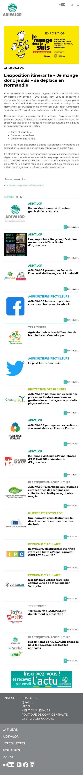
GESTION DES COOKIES (38, 718)
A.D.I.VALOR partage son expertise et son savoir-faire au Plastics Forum (53, 426)
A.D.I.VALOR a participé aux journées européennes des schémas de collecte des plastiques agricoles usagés (53, 491)
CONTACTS (29, 698)
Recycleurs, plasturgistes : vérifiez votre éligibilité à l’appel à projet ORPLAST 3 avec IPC (51, 552)
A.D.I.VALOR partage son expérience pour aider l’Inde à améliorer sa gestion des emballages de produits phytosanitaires (53, 398)
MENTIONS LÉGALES (36, 710)
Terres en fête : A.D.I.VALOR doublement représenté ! (47, 612)
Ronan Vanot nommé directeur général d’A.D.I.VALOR (49, 209)
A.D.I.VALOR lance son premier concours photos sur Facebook (49, 302)
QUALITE (28, 702)
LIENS (26, 706)
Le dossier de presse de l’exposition (24, 185)
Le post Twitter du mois (44, 363)
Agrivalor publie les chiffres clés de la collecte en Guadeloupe (52, 333)
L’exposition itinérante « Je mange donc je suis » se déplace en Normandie (41, 80)
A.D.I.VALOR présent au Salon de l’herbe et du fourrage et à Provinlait (53, 271)
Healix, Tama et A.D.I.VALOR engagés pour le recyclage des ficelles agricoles (53, 645)
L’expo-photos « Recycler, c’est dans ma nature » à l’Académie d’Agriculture (52, 242)
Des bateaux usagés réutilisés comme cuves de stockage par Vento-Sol (49, 583)
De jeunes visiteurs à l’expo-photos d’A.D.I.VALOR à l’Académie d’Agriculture (52, 459)
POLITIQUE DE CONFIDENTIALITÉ (45, 714)
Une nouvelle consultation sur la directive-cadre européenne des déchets (50, 521)
